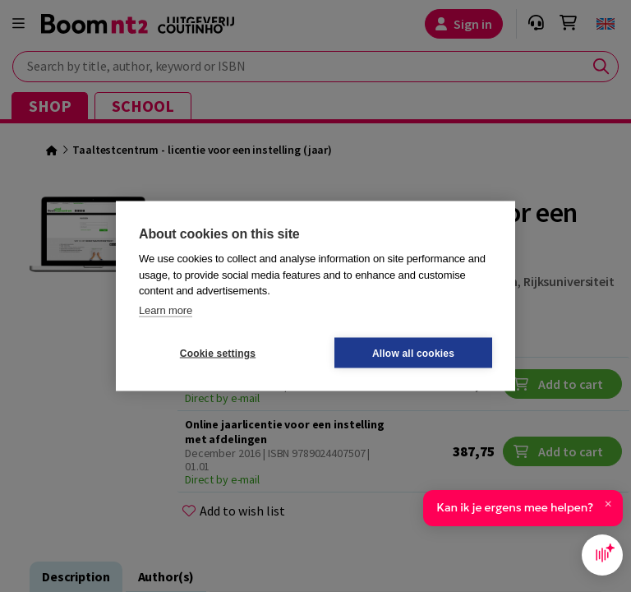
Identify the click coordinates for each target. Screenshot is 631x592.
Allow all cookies (413, 352)
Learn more (165, 309)
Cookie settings (218, 352)
